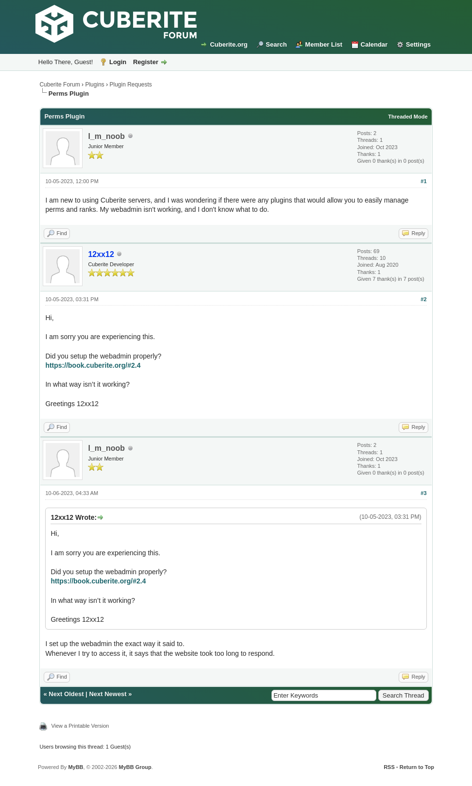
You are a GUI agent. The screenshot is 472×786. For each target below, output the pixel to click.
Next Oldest (66, 694)
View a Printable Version (80, 726)
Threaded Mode (407, 117)
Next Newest (107, 694)
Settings (418, 44)
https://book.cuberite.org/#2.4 (92, 365)
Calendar (374, 44)
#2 (423, 299)
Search (276, 44)
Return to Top (417, 767)
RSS (389, 767)
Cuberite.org (228, 44)
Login (117, 62)
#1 (423, 181)
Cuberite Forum (59, 84)
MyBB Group (134, 767)
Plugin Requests (130, 84)
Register (145, 62)
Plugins (94, 84)
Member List (323, 44)
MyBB (75, 767)
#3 (423, 493)
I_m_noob (106, 136)
